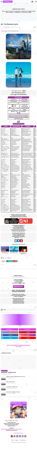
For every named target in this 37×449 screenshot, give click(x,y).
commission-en (10, 329)
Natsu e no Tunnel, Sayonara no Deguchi (18, 114)
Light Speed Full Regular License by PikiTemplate (11, 429)
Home (2, 31)
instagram (28, 335)
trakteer (28, 332)
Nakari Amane (18, 275)
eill (9, 31)
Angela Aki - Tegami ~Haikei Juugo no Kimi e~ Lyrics (15, 376)
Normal (18, 124)
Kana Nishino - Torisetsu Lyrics (12, 386)
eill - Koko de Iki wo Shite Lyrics (23, 253)
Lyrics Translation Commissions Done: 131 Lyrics (18, 345)
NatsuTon (9, 257)
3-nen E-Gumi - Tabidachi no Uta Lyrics (13, 391)
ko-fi (10, 332)
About (12, 440)
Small (14, 124)
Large (22, 124)
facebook (10, 335)
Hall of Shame (23, 440)
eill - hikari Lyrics (5, 252)
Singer (6, 31)
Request (17, 440)
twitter (10, 337)
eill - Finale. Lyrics (14, 252)
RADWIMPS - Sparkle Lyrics (8, 372)
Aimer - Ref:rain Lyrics (10, 381)
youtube (28, 337)
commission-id (27, 329)
